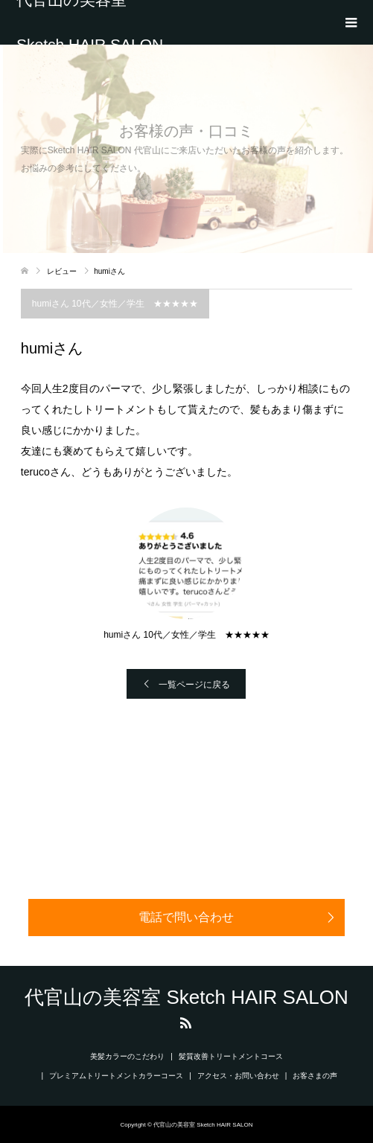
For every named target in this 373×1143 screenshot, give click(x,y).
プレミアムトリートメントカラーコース (116, 1076)
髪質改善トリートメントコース (231, 1056)
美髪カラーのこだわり (127, 1056)
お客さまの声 (315, 1076)
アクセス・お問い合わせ (238, 1076)
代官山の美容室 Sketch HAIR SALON (89, 22)
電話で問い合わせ (186, 917)
